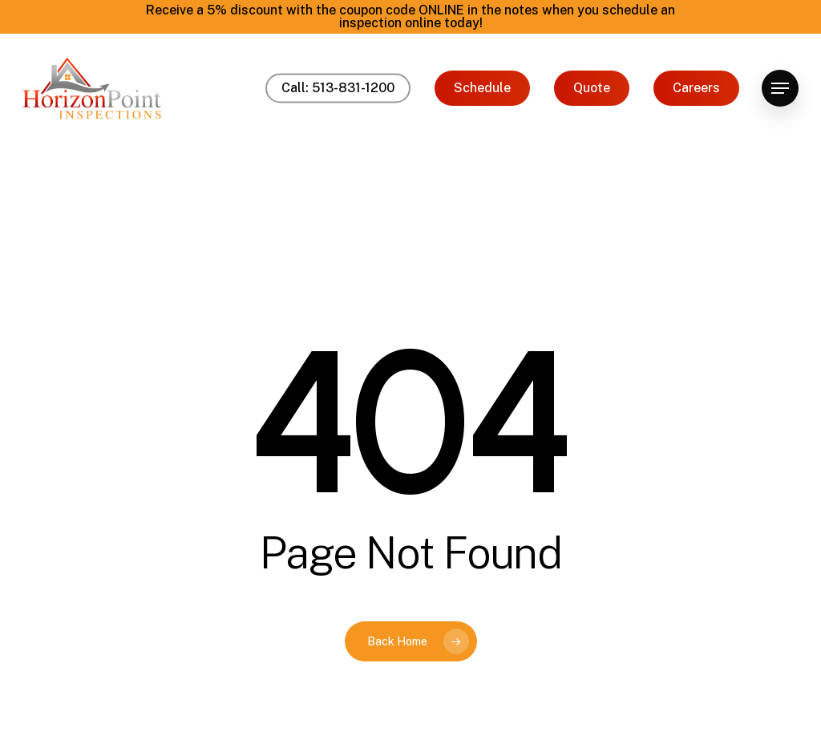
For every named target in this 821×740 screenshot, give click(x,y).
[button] (780, 88)
